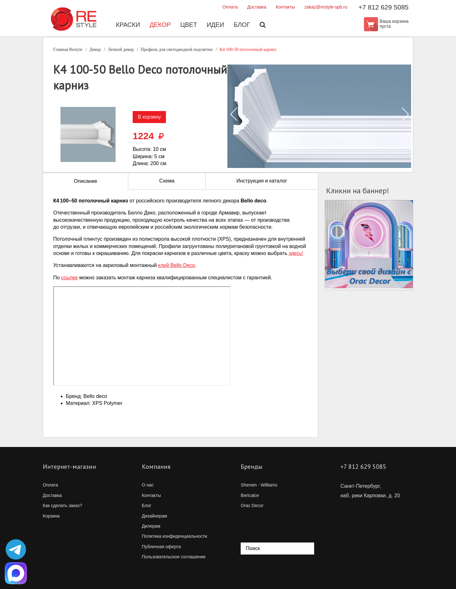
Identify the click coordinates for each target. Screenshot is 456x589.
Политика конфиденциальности (174, 536)
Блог (242, 25)
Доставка (256, 6)
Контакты (285, 6)
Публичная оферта (161, 546)
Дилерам (151, 526)
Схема (166, 180)
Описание (85, 181)
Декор (160, 25)
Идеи (215, 25)
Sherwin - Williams (259, 484)
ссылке (69, 277)
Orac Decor (252, 505)
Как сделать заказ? (62, 505)
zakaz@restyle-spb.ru (325, 6)
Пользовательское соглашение (174, 556)
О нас (148, 484)
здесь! (295, 253)
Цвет (188, 25)
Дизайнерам (154, 515)
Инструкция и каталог (261, 180)
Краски (128, 25)
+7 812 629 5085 (383, 7)
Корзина (51, 515)
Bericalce (250, 495)
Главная (68, 49)
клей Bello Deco (176, 265)
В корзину (149, 117)
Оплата (230, 6)
